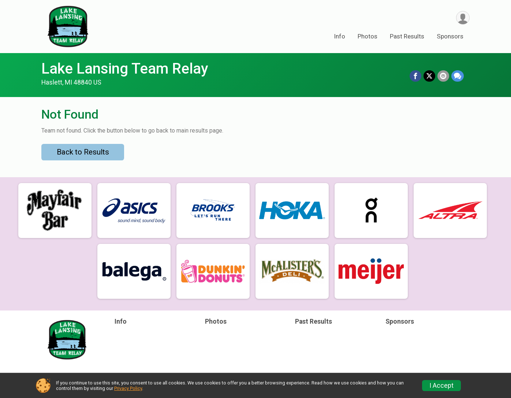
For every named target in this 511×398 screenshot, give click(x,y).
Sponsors (450, 36)
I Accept (441, 385)
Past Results (407, 36)
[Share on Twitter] (429, 76)
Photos (367, 36)
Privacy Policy (128, 388)
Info (339, 36)
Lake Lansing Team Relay (124, 68)
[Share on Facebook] (415, 76)
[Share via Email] (443, 76)
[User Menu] (463, 18)
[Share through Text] (457, 76)
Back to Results (83, 152)
